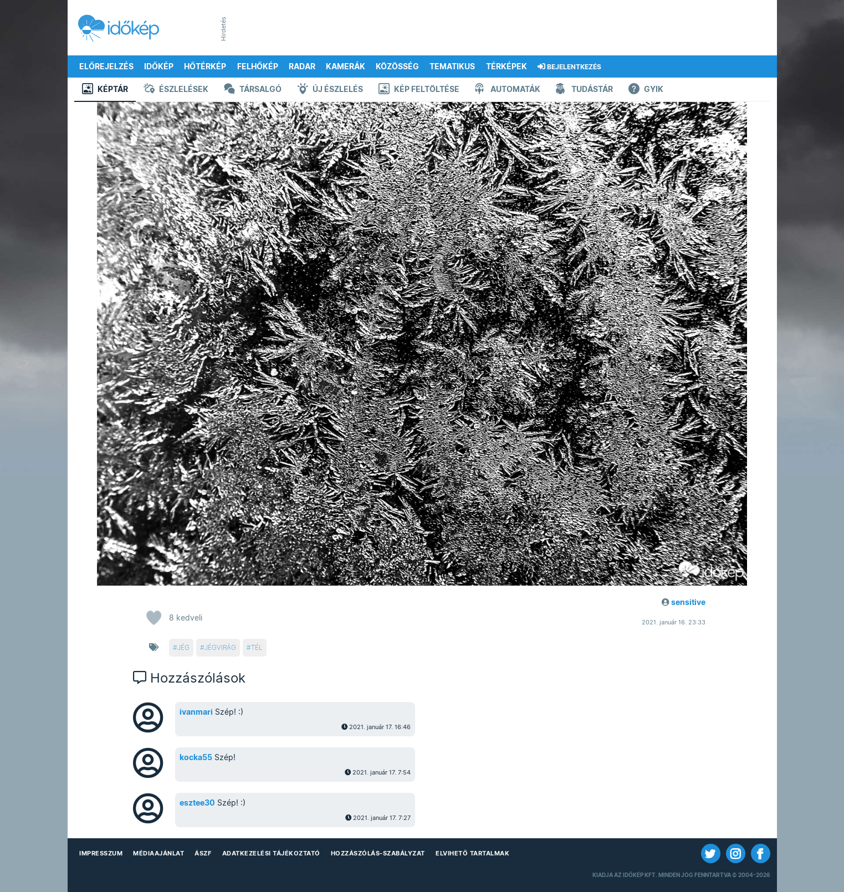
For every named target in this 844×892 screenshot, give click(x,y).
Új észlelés (330, 90)
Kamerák (345, 66)
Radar (302, 66)
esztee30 (197, 802)
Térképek (506, 66)
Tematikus (452, 66)
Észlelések (176, 90)
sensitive (688, 602)
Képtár (105, 90)
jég (183, 647)
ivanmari (196, 712)
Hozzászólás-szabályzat (378, 853)
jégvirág (220, 647)
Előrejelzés (106, 66)
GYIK (645, 90)
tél (257, 647)
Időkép (158, 66)
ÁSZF (203, 853)
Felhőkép (257, 66)
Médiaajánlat (158, 853)
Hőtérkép (205, 66)
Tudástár (584, 90)
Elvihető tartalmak (472, 853)
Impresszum (100, 853)
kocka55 (196, 757)
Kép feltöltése (418, 90)
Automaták (507, 90)
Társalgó (253, 90)
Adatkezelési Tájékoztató (271, 853)
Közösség (397, 66)
